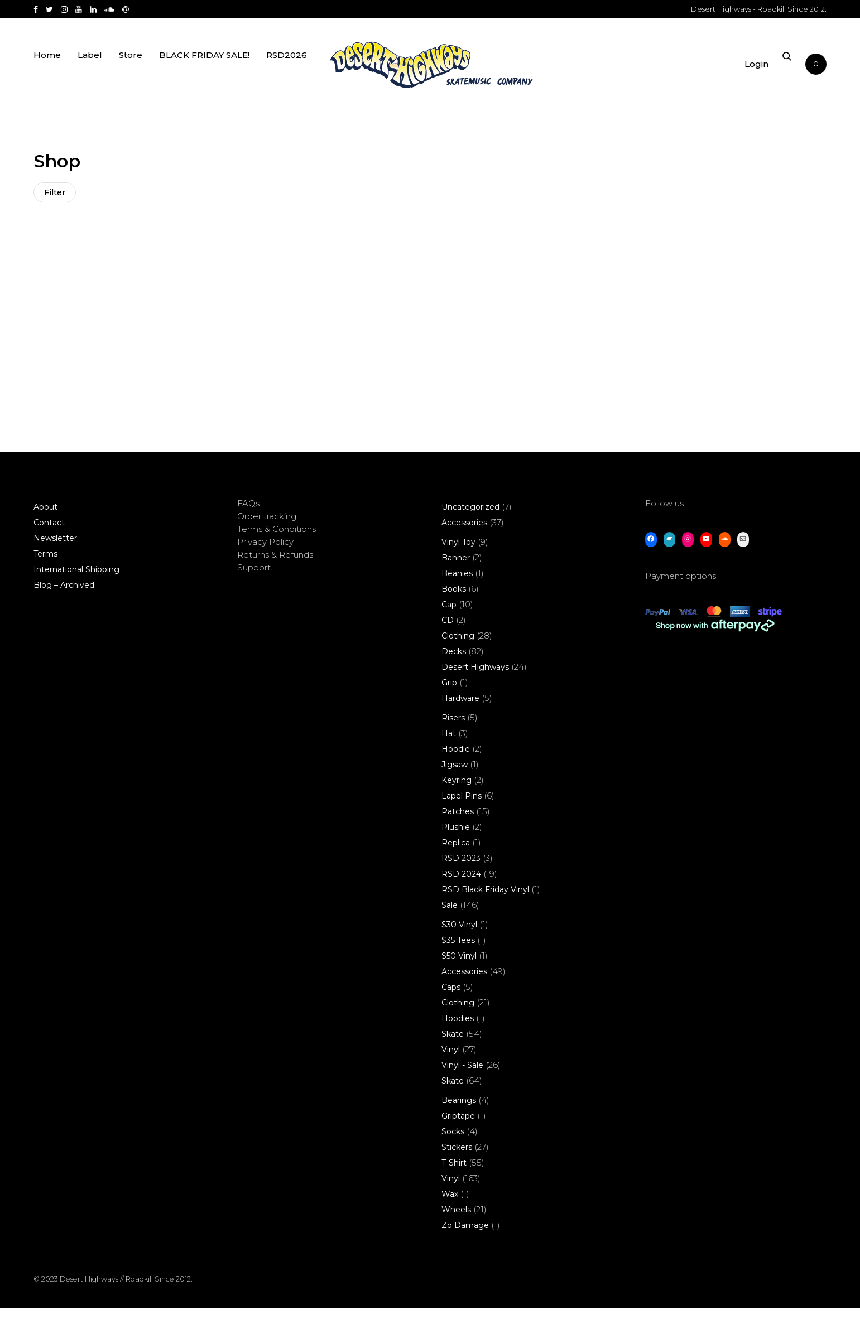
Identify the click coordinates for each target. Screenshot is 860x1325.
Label (90, 68)
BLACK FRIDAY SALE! (204, 68)
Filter (55, 193)
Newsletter (55, 555)
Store (130, 68)
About (45, 524)
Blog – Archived (63, 602)
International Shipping (76, 587)
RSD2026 (286, 68)
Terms (45, 571)
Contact (49, 540)
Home (47, 68)
